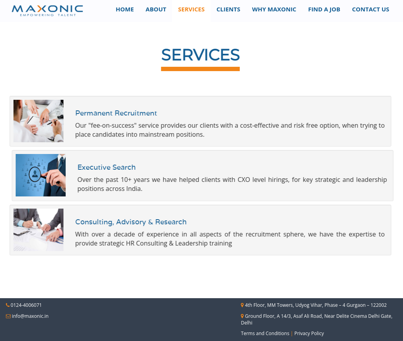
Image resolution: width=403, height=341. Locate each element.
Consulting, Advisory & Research (101, 221)
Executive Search (136, 167)
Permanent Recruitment (86, 112)
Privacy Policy (309, 333)
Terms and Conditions (265, 333)
